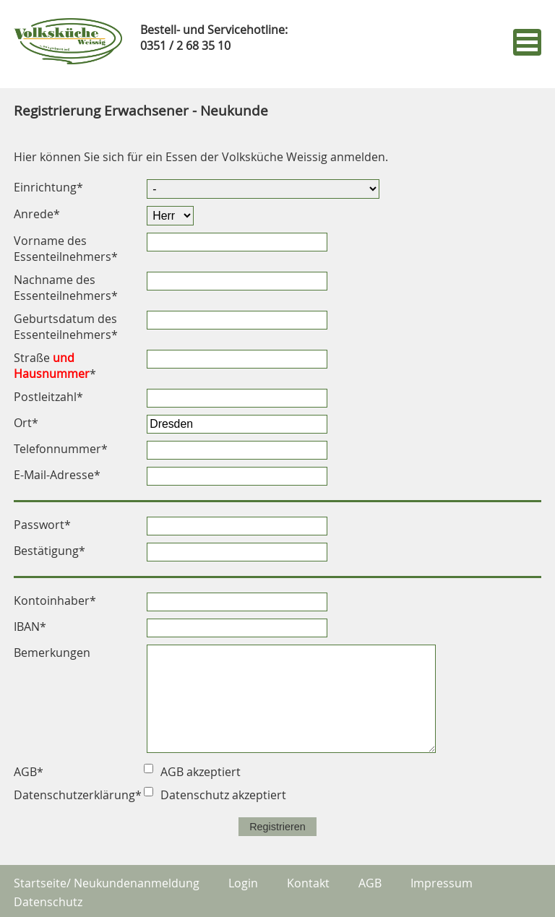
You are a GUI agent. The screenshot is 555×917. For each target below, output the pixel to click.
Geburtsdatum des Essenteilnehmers (66, 327)
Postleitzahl (48, 397)
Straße (55, 366)
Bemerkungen (52, 652)
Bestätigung (49, 551)
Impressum (441, 883)
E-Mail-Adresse (57, 475)
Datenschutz (48, 902)
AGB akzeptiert (200, 772)
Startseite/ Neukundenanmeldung (106, 883)
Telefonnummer (61, 449)
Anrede (37, 214)
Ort (26, 423)
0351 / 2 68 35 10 (185, 45)
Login (243, 883)
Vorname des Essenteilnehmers (66, 248)
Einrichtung (48, 187)
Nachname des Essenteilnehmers (66, 287)
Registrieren (277, 826)
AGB (370, 883)
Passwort (42, 525)
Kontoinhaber (55, 600)
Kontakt (308, 883)
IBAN (30, 626)
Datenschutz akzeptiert (223, 795)
